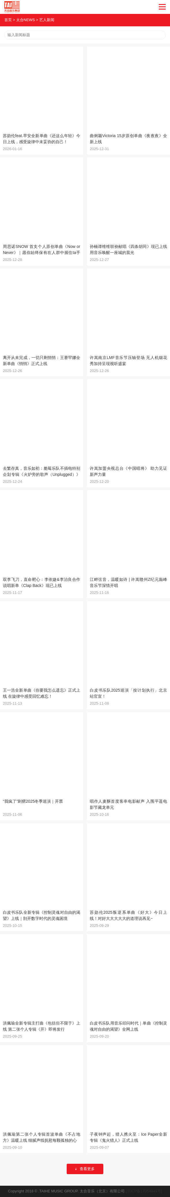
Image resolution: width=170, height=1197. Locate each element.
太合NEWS (25, 20)
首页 (8, 20)
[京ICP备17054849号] (144, 1191)
